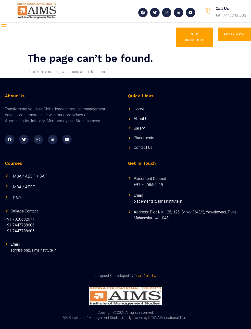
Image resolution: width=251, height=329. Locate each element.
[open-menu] (3, 27)
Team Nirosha (145, 275)
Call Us (222, 8)
